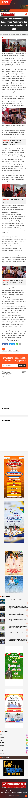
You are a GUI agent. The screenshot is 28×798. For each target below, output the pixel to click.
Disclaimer (19, 792)
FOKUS (8, 349)
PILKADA (4, 350)
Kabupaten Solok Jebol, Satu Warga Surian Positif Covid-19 (17, 620)
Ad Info (21, 791)
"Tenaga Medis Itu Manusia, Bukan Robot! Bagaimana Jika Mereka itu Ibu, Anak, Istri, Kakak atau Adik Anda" (18, 640)
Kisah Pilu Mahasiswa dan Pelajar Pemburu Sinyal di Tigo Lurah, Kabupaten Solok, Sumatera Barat (18, 613)
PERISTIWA (2, 745)
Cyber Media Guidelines (5, 792)
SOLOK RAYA (16, 350)
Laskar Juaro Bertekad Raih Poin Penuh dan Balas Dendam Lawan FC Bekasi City (13, 201)
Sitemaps (7, 791)
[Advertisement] (14, 393)
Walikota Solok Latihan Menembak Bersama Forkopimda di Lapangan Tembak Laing (12, 142)
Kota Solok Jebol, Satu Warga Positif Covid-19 (17, 600)
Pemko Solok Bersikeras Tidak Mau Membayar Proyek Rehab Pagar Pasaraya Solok (18, 633)
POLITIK (10, 350)
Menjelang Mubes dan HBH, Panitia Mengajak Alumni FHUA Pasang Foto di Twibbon (14, 282)
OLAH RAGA (2, 743)
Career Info (25, 792)
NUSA (20, 349)
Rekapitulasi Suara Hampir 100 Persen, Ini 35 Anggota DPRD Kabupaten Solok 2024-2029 (18, 627)
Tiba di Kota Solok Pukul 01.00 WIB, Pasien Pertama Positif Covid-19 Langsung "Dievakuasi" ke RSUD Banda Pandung (18, 608)
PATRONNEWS (17, 795)
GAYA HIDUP (14, 349)
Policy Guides (13, 792)
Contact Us (17, 791)
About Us (12, 791)
